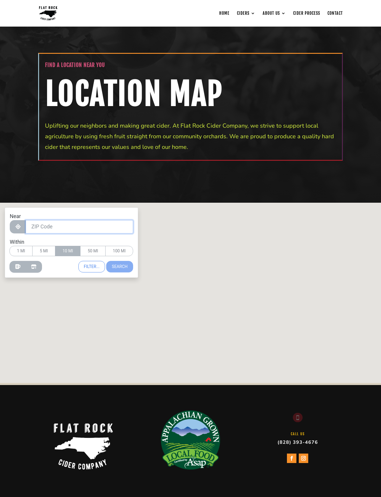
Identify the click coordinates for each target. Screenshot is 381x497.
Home (224, 13)
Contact (335, 13)
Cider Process (306, 13)
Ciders (243, 13)
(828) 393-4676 (297, 442)
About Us (271, 13)
